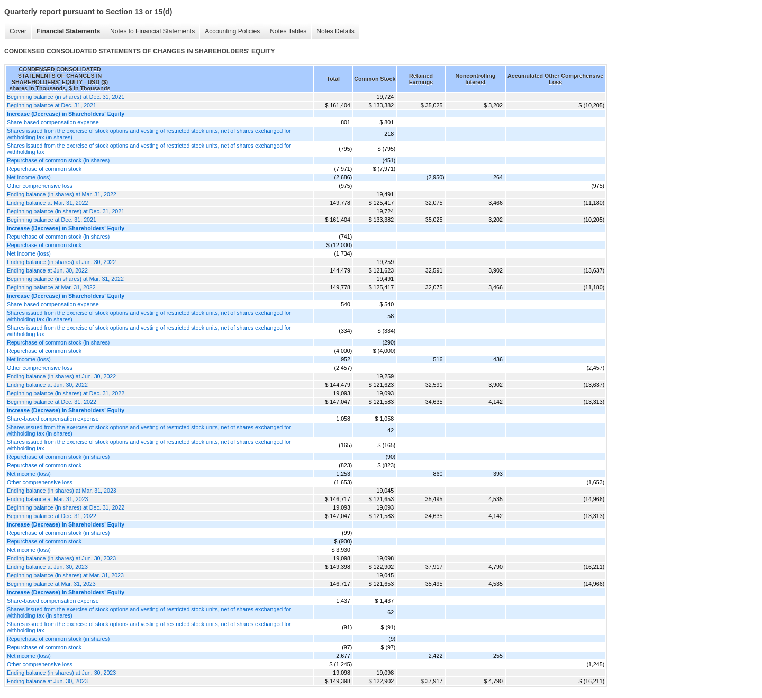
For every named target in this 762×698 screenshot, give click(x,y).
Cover (18, 31)
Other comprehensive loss (39, 186)
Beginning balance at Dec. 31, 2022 (51, 401)
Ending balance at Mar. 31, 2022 (47, 203)
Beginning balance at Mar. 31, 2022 (51, 287)
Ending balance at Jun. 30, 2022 (47, 270)
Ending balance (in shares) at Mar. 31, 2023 (61, 490)
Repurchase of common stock (44, 169)
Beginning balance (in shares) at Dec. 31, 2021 (65, 97)
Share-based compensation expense (53, 122)
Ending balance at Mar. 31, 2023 (47, 499)
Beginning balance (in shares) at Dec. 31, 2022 (65, 393)
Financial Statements (68, 31)
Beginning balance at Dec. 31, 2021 (51, 105)
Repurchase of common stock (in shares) (58, 160)
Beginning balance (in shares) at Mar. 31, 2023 (65, 575)
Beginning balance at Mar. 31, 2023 (51, 584)
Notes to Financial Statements (152, 31)
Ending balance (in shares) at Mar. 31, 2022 (61, 194)
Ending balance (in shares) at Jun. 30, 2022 (61, 262)
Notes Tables (288, 31)
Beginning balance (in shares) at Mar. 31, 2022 (65, 279)
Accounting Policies (232, 31)
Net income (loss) (29, 177)
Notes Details (335, 31)
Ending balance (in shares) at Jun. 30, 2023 (61, 558)
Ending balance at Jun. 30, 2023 (47, 567)
